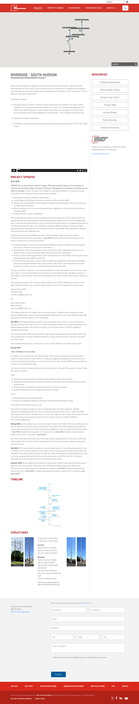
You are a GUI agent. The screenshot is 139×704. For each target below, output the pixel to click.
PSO (113, 686)
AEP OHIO (14, 686)
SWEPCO (125, 686)
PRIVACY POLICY (40, 699)
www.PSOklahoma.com (100, 154)
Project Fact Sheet (110, 97)
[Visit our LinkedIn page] (121, 698)
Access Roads (110, 112)
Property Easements (110, 82)
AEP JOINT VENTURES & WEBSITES (21, 699)
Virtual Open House (110, 89)
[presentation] (65, 665)
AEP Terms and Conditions (44, 695)
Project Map (110, 104)
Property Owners (55, 8)
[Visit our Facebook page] (116, 698)
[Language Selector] (115, 1)
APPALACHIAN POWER (48, 686)
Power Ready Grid (94, 8)
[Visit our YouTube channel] (126, 698)
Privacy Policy (87, 603)
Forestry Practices (110, 127)
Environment (74, 8)
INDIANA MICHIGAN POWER (73, 686)
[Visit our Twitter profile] (112, 698)
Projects (38, 8)
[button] (72, 38)
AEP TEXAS (29, 686)
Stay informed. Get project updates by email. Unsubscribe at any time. (80, 657)
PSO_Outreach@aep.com (20, 612)
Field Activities (110, 120)
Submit (58, 674)
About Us (111, 8)
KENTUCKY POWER (98, 686)
